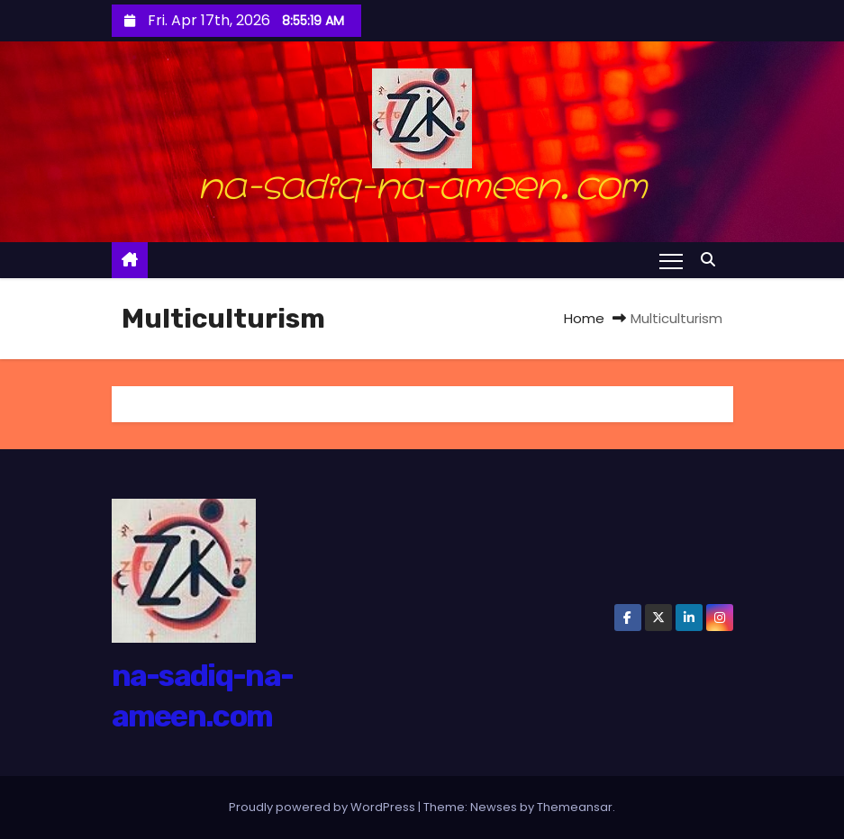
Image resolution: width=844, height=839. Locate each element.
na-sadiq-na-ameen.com (422, 181)
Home (584, 318)
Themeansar (575, 807)
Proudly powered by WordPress (323, 807)
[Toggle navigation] (670, 260)
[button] (712, 259)
